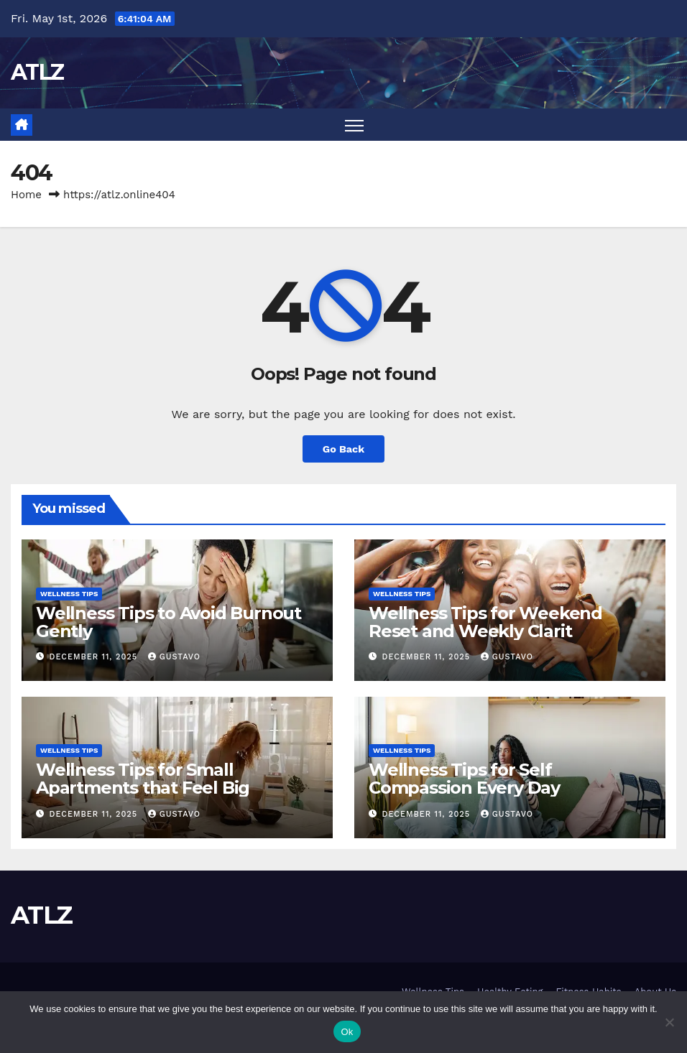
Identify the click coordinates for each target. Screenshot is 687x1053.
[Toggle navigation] (354, 124)
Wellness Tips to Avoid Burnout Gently (168, 622)
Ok (347, 1031)
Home (26, 194)
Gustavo (174, 657)
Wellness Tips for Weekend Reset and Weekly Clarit (485, 622)
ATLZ (37, 72)
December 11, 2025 (95, 657)
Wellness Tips (69, 594)
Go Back (343, 449)
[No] (669, 1022)
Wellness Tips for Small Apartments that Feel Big (142, 778)
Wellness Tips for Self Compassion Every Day (464, 778)
